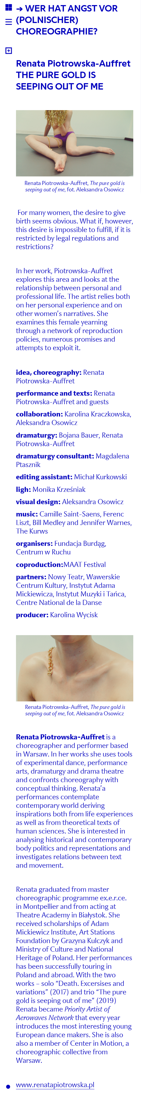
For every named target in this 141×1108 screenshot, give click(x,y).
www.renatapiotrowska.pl (55, 1085)
